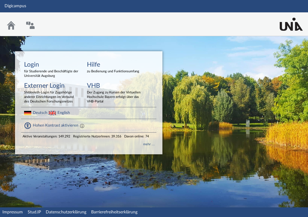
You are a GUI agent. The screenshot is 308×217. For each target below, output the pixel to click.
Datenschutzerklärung (66, 212)
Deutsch (40, 113)
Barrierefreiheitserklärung (114, 212)
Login (51, 69)
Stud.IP (34, 212)
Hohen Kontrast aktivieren (55, 125)
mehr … (149, 144)
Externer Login (51, 93)
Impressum (12, 212)
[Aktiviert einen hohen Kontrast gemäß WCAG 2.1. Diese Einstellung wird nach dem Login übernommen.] (82, 125)
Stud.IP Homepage (284, 20)
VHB (114, 93)
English (63, 113)
